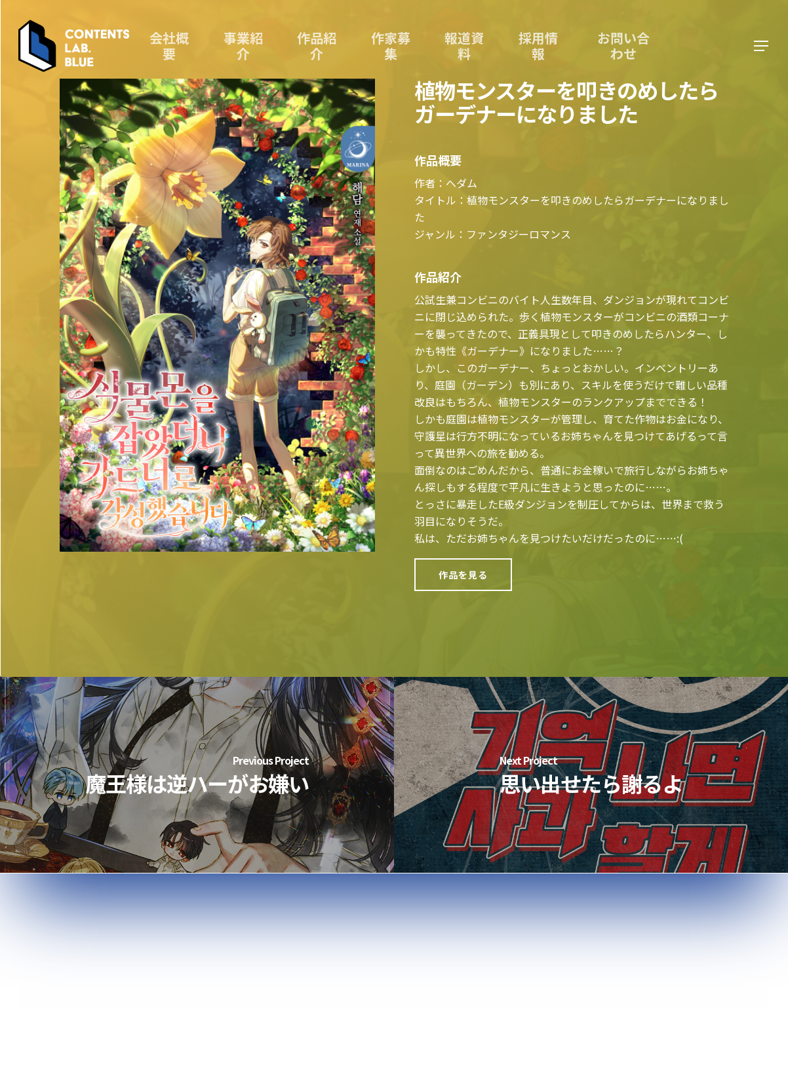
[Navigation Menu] (762, 46)
